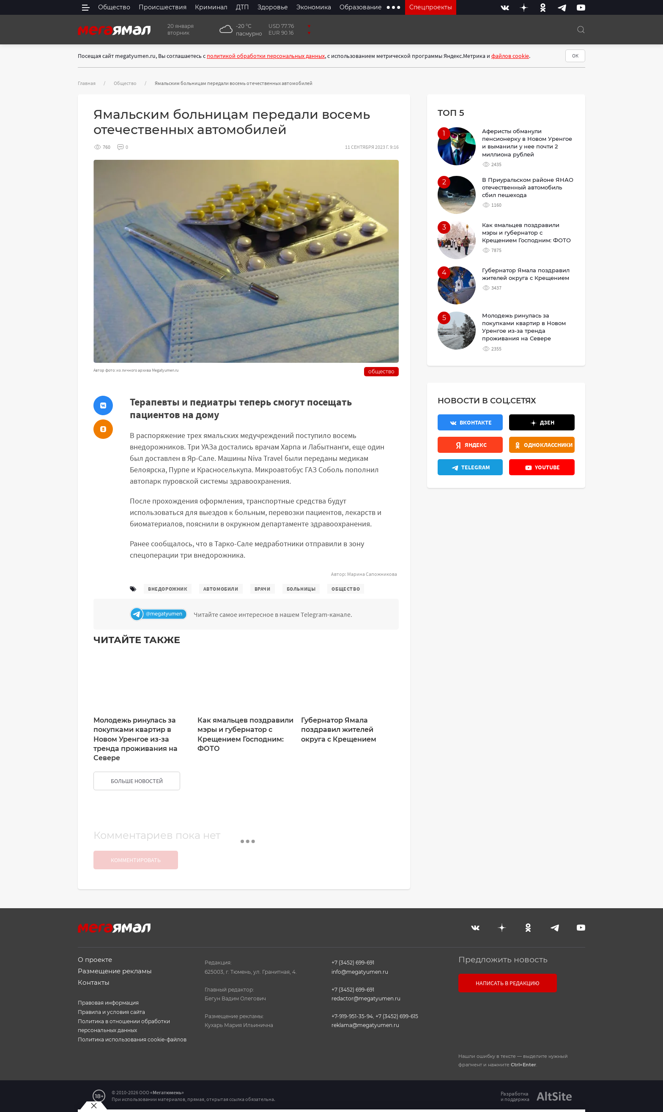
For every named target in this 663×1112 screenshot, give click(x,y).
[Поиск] (581, 29)
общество (346, 589)
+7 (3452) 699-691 (353, 962)
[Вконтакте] (505, 7)
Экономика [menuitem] (313, 7)
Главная (87, 83)
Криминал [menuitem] (211, 7)
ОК (575, 55)
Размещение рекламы (115, 971)
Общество (125, 83)
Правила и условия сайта (111, 1012)
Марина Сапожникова (372, 574)
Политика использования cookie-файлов (132, 1039)
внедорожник (167, 589)
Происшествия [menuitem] (162, 7)
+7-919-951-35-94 (352, 1016)
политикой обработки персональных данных (266, 56)
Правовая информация (108, 1003)
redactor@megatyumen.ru (366, 998)
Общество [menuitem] (114, 7)
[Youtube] (581, 7)
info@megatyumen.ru (360, 972)
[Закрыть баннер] (93, 1105)
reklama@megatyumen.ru (365, 1025)
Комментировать (136, 860)
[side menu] (86, 7)
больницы (301, 589)
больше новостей (137, 781)
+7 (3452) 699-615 (396, 1016)
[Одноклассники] (543, 7)
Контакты (94, 982)
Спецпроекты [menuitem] (430, 7)
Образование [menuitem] (361, 7)
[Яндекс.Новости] (470, 445)
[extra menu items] (393, 7)
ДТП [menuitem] (242, 7)
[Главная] (114, 29)
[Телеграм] (262, 614)
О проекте (95, 960)
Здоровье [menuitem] (273, 7)
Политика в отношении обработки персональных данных (124, 1026)
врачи (263, 589)
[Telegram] (562, 7)
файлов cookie (510, 56)
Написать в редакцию (508, 983)
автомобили (220, 589)
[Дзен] (524, 7)
